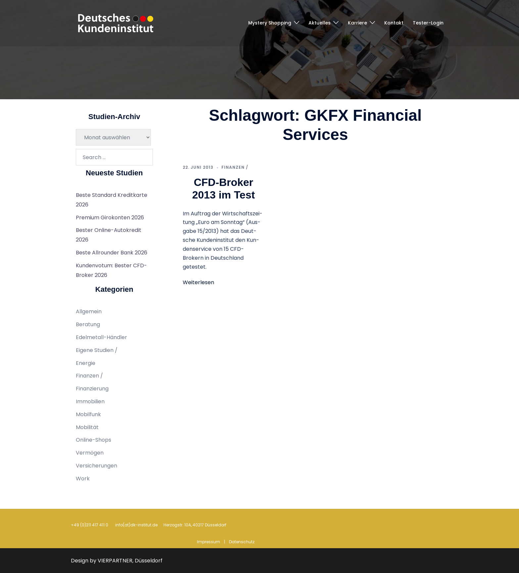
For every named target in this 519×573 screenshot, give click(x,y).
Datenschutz (242, 542)
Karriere (357, 23)
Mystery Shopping (269, 23)
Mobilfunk (88, 414)
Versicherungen (96, 465)
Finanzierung (92, 388)
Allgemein (89, 311)
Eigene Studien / (97, 350)
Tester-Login (428, 23)
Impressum (208, 542)
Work (83, 478)
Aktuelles (319, 23)
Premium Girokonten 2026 (110, 217)
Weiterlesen (198, 282)
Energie (85, 363)
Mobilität (87, 427)
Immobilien (90, 401)
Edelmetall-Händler (101, 337)
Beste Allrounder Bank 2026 (111, 252)
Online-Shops (93, 440)
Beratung (88, 324)
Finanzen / (234, 167)
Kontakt (393, 23)
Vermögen (90, 453)
